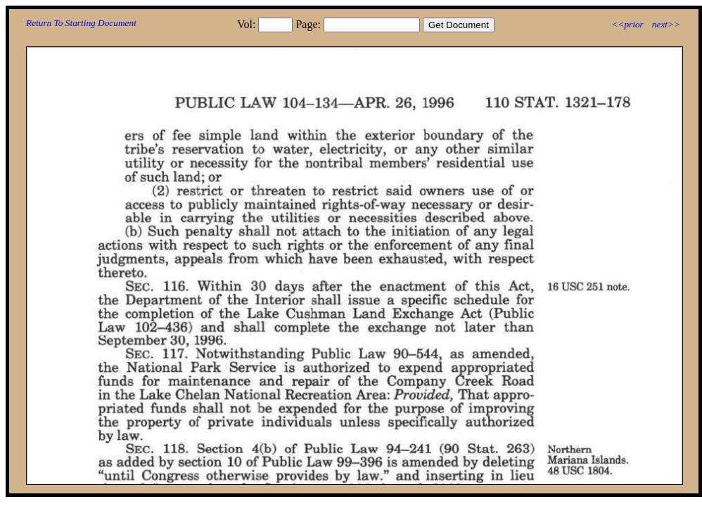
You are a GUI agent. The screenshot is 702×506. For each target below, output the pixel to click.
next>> (666, 24)
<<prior (627, 24)
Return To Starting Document (81, 23)
